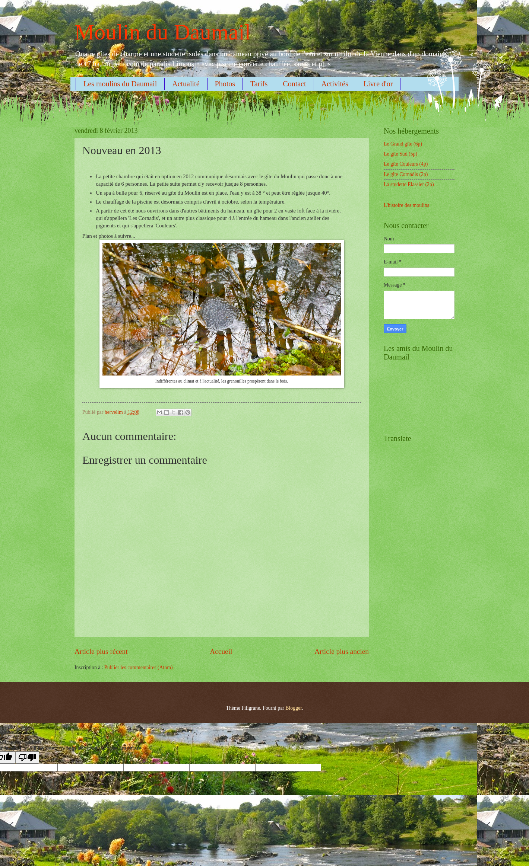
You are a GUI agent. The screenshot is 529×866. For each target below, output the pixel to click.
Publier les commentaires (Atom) (138, 667)
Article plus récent (101, 651)
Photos (225, 84)
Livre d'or (378, 84)
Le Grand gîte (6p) (403, 144)
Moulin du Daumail (163, 32)
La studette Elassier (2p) (409, 184)
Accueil (221, 651)
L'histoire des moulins (406, 205)
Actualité (185, 84)
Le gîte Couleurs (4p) (406, 164)
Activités (334, 84)
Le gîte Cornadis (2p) (406, 174)
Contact (294, 84)
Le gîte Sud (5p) (400, 154)
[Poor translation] (27, 757)
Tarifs (258, 84)
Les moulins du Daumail (120, 84)
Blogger (293, 708)
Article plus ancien (341, 651)
